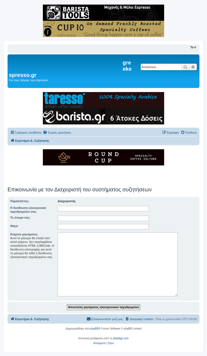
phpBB (94, 328)
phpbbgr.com (121, 338)
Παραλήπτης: (19, 201)
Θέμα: (14, 226)
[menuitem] (57, 132)
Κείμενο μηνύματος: (24, 234)
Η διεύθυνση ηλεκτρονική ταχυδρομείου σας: (28, 209)
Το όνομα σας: (20, 217)
